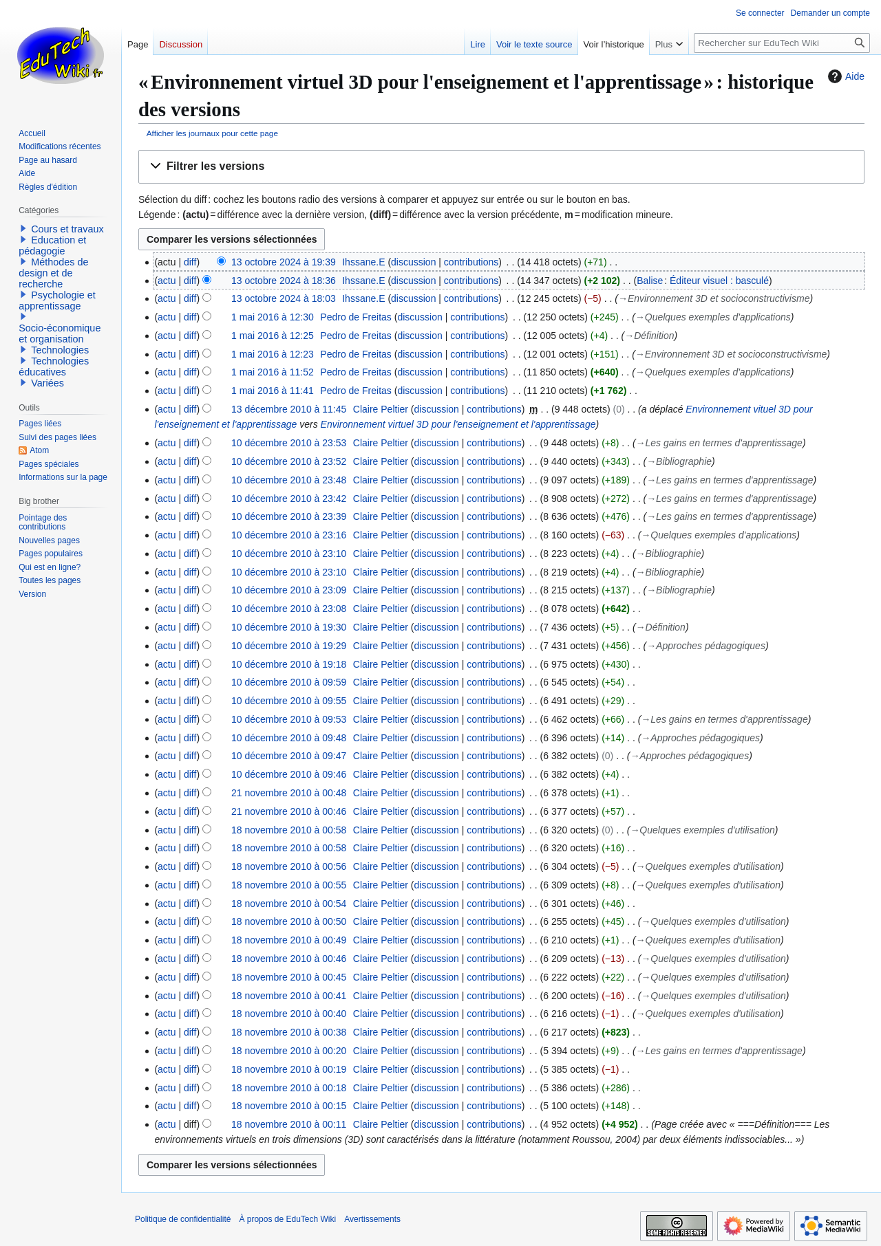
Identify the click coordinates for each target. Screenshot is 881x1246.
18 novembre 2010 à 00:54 (288, 903)
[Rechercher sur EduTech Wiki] (782, 43)
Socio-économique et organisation (59, 334)
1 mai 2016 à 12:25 (272, 335)
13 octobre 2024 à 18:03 (283, 298)
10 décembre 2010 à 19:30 (288, 627)
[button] (501, 166)
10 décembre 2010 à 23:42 (288, 498)
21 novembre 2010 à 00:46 (288, 811)
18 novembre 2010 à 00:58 (288, 829)
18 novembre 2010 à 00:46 (288, 958)
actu (167, 280)
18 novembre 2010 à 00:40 (288, 1013)
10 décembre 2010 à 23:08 (288, 608)
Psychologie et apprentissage (57, 300)
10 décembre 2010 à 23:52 (288, 461)
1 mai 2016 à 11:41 (272, 390)
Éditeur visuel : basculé (719, 280)
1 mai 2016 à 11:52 (272, 372)
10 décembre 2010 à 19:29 (288, 645)
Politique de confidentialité (183, 1219)
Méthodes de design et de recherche (53, 272)
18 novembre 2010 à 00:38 (288, 1032)
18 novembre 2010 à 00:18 (288, 1087)
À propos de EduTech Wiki (287, 1219)
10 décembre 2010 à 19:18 (288, 664)
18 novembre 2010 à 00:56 (288, 866)
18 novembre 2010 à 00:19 (288, 1069)
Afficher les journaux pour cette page (212, 133)
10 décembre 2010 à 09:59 (288, 682)
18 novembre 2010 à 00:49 (288, 940)
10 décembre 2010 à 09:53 (288, 719)
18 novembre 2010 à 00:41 (288, 995)
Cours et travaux (67, 228)
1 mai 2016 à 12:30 (272, 317)
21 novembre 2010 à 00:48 (288, 792)
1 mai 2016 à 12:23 (272, 354)
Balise (650, 280)
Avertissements (372, 1219)
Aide (844, 76)
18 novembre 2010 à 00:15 (288, 1105)
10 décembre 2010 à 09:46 (288, 774)
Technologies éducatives (54, 367)
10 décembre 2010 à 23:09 (288, 589)
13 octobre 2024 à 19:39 (283, 261)
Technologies (60, 350)
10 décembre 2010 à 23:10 (288, 553)
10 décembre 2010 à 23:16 (288, 534)
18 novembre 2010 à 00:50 (288, 921)
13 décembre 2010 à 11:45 (288, 409)
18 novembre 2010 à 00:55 (288, 884)
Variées (47, 383)
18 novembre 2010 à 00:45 (288, 977)
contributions (471, 261)
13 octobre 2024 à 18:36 (283, 280)
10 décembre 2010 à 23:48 (288, 479)
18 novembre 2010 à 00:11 (288, 1124)
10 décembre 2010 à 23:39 (288, 516)
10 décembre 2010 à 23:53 (288, 442)
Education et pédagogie (52, 245)
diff (190, 261)
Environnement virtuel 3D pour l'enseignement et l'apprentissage (458, 424)
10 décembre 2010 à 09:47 (288, 755)
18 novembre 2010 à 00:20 (288, 1050)
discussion (413, 261)
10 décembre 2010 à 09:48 (288, 737)
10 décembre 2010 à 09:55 (288, 700)
